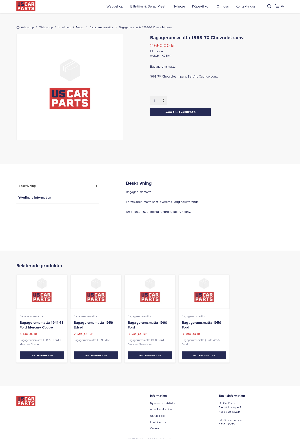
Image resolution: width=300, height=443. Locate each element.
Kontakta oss (245, 6)
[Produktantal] (158, 100)
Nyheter (178, 6)
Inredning (64, 27)
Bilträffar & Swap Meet (148, 6)
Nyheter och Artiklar (162, 403)
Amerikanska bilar (161, 409)
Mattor (80, 27)
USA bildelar (158, 416)
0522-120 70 (227, 424)
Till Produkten (41, 355)
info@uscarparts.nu (231, 420)
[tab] (57, 186)
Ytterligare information (34, 197)
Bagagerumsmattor (101, 27)
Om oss (223, 6)
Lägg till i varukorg (180, 112)
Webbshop (115, 6)
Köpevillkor (201, 6)
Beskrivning (27, 186)
